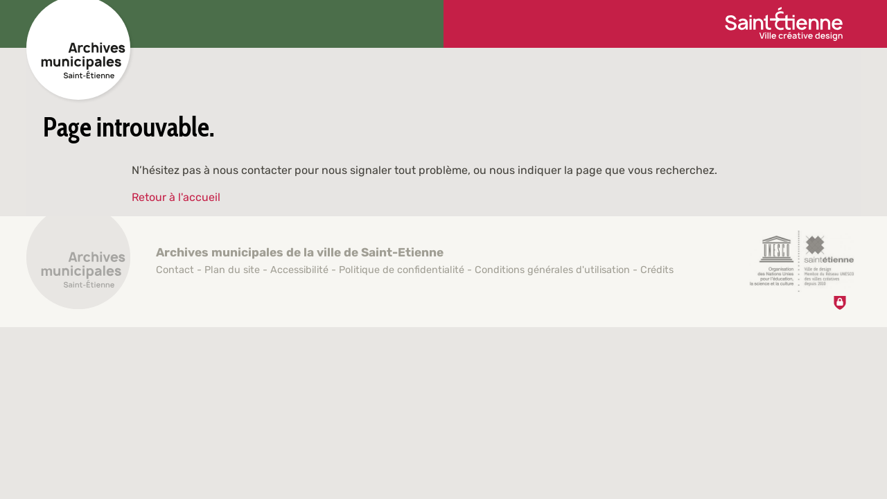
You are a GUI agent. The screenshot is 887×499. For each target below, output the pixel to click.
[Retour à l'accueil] (78, 264)
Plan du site (232, 270)
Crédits (657, 270)
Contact (175, 270)
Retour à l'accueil (176, 197)
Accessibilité (299, 270)
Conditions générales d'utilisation (552, 270)
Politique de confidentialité (401, 270)
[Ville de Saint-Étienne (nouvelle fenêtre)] (784, 24)
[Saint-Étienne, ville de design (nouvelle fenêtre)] (802, 261)
